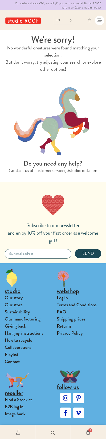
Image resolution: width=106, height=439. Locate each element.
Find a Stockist (18, 399)
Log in (62, 297)
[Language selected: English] (63, 20)
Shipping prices (71, 319)
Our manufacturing (23, 319)
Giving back (15, 326)
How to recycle (18, 340)
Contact (12, 361)
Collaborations (18, 347)
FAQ (61, 311)
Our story (14, 297)
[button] (53, 432)
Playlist (11, 354)
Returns (64, 326)
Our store (14, 304)
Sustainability (17, 311)
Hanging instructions (24, 333)
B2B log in (14, 406)
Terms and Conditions (77, 304)
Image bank (15, 413)
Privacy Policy (70, 333)
